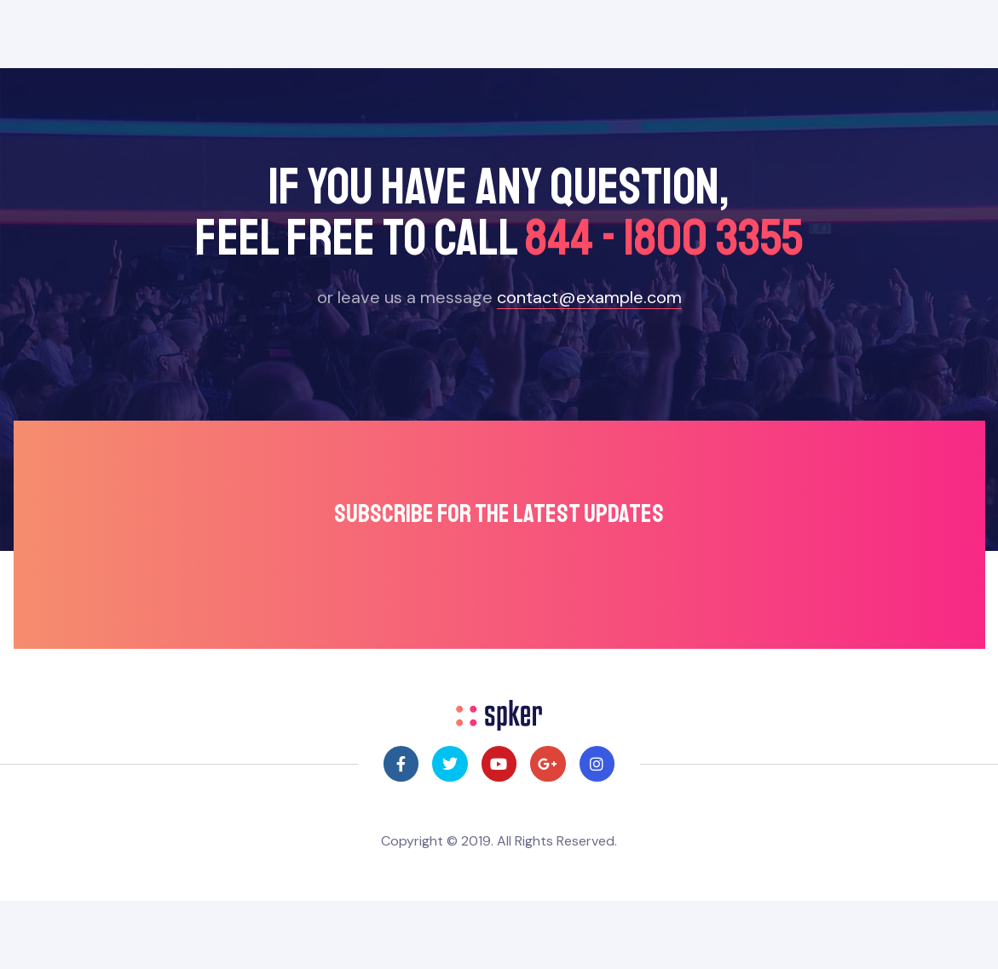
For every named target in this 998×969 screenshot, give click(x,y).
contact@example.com (589, 297)
